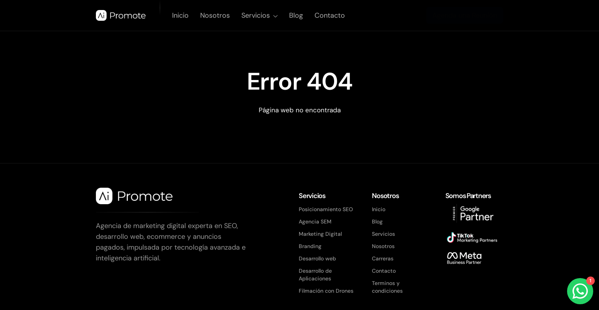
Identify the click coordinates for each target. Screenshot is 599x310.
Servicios (259, 15)
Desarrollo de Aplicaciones (315, 274)
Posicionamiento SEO (326, 209)
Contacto (330, 15)
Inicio (180, 15)
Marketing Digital (320, 233)
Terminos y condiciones (387, 287)
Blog (296, 15)
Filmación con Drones (326, 290)
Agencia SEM (315, 221)
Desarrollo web (317, 258)
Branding (310, 246)
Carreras (382, 258)
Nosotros (215, 15)
